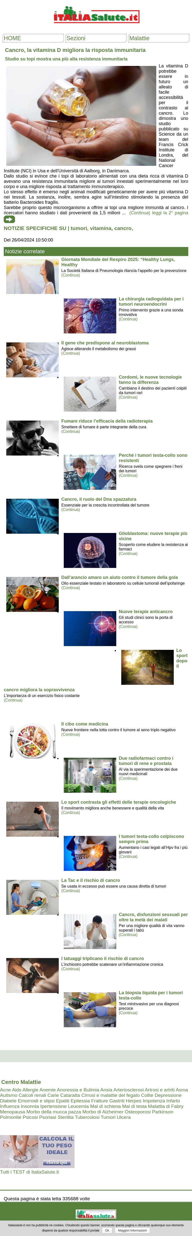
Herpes (133, 1100)
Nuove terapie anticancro (145, 611)
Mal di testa (134, 1106)
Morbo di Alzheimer (103, 1111)
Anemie (48, 1089)
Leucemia (78, 1106)
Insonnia (30, 1106)
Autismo (8, 1095)
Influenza (10, 1106)
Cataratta (70, 1095)
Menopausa (12, 1111)
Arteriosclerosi (128, 1089)
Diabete (8, 1100)
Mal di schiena (105, 1106)
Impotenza (154, 1100)
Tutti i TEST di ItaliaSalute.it (29, 1172)
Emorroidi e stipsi (36, 1100)
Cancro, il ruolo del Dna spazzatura (98, 499)
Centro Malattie (21, 1082)
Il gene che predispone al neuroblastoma (104, 342)
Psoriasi (47, 1117)
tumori (79, 228)
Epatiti (62, 1100)
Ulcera (123, 1117)
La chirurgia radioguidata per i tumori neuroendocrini (151, 301)
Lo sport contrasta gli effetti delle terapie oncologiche (118, 802)
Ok (107, 1230)
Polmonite (10, 1117)
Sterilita (66, 1117)
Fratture (99, 1100)
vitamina (100, 228)
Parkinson (162, 1111)
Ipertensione (53, 1106)
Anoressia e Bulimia (78, 1089)
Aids (16, 1089)
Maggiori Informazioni (132, 1230)
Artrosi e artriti (159, 1089)
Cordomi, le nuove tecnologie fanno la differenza (150, 380)
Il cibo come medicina (84, 724)
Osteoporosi (137, 1111)
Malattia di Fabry (166, 1106)
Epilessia (80, 1100)
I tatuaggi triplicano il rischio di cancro (102, 958)
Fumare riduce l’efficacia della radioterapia (106, 421)
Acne (5, 1089)
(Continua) (70, 275)
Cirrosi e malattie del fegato (110, 1095)
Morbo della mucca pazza (53, 1111)
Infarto (173, 1100)
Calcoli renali (32, 1095)
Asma (182, 1089)
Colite (147, 1095)
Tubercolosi (87, 1117)
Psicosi (30, 1117)
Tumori (108, 1117)
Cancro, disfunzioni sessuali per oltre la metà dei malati (153, 917)
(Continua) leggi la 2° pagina (158, 212)
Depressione (168, 1095)
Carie (53, 1095)
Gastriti (116, 1100)
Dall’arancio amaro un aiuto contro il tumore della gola (119, 577)
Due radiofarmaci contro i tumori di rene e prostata (146, 761)
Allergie (30, 1089)
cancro (123, 228)
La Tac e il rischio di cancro (90, 880)
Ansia (106, 1089)
